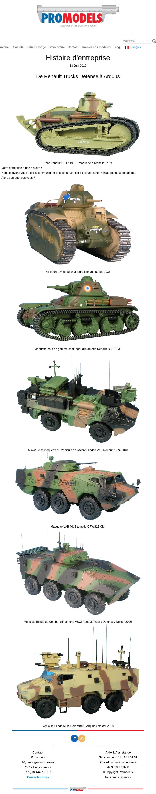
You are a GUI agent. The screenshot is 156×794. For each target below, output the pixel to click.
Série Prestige (36, 47)
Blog (117, 47)
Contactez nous (38, 777)
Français (133, 47)
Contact (73, 47)
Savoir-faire (57, 47)
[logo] (78, 19)
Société (18, 47)
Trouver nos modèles (96, 47)
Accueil (5, 47)
